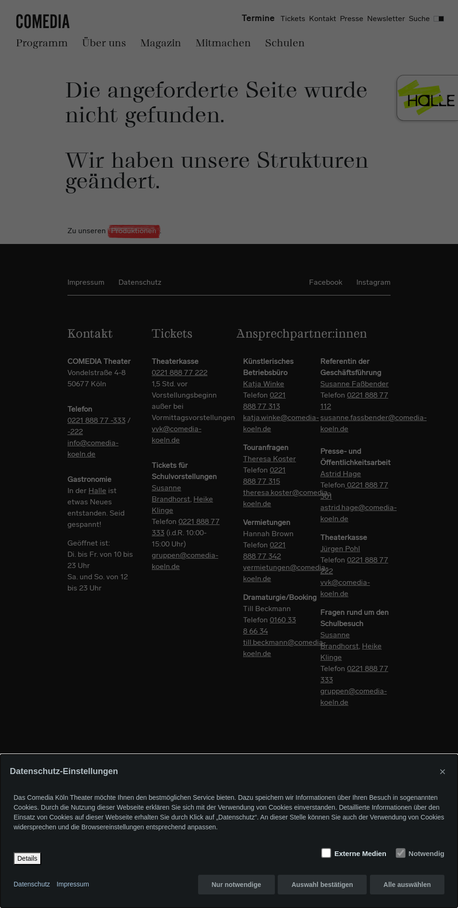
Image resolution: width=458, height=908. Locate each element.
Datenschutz (32, 884)
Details (27, 858)
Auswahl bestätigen (322, 884)
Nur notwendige (236, 884)
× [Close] (442, 771)
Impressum (73, 884)
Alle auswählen (407, 884)
